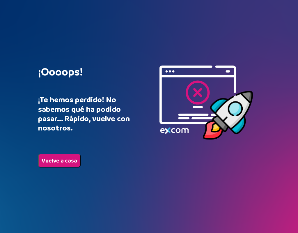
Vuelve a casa (59, 160)
